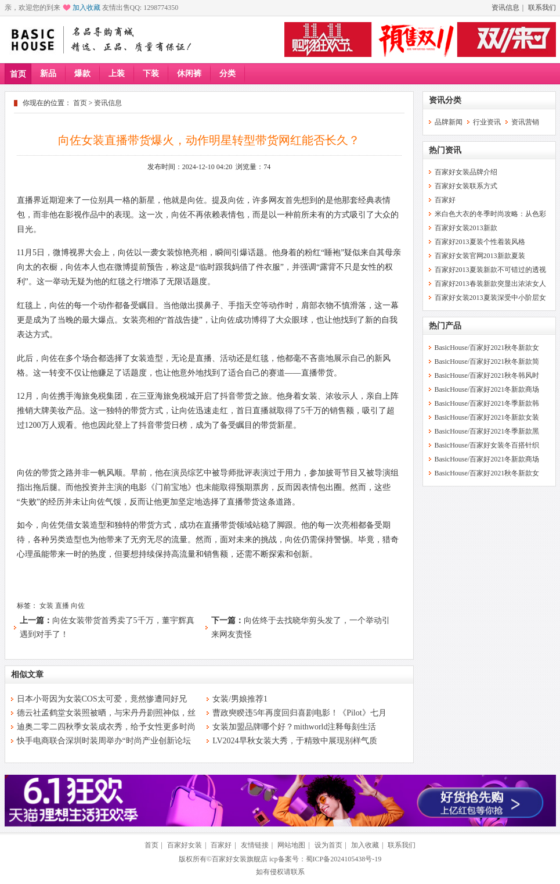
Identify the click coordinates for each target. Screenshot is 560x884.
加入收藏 (86, 7)
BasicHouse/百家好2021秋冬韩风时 (487, 375)
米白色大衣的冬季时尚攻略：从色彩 (490, 214)
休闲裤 (189, 73)
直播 (62, 606)
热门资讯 (445, 150)
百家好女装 (184, 845)
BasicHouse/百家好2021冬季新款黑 (487, 431)
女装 (46, 606)
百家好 (445, 200)
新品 (48, 73)
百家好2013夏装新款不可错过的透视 (490, 270)
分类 (227, 73)
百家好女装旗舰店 (240, 859)
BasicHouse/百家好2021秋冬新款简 (487, 361)
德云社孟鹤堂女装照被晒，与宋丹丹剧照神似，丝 (106, 712)
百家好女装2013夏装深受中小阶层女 (490, 298)
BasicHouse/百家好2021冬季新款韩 (487, 403)
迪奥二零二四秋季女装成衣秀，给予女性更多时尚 (106, 726)
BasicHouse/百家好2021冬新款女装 (487, 417)
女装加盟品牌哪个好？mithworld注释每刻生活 (294, 726)
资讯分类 (445, 100)
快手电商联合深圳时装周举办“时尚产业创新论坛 (104, 740)
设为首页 (328, 845)
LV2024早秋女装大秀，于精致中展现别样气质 (294, 740)
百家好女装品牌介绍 (466, 172)
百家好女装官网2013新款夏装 (480, 256)
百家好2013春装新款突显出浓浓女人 (490, 284)
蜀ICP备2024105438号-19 (344, 859)
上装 (117, 73)
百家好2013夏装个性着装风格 (480, 242)
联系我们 (542, 7)
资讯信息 (505, 7)
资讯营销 (525, 122)
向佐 (78, 606)
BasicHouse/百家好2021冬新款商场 (487, 389)
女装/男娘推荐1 (240, 699)
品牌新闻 (449, 122)
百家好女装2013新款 (466, 228)
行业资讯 (487, 122)
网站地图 (291, 845)
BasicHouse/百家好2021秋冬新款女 (487, 347)
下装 (151, 73)
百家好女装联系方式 (466, 186)
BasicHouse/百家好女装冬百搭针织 (487, 445)
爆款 (82, 73)
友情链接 (255, 845)
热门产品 (445, 325)
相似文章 (27, 674)
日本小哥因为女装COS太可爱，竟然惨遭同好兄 (102, 699)
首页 (18, 74)
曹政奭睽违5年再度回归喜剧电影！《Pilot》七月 (299, 712)
